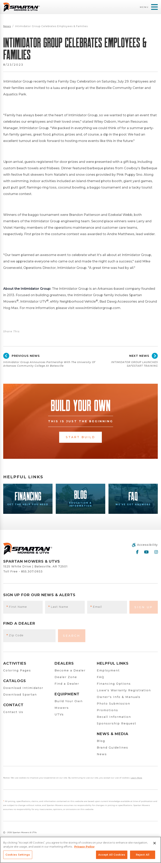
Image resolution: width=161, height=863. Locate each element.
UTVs (59, 714)
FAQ (100, 677)
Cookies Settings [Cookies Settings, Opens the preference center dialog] (17, 854)
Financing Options (114, 684)
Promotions (107, 710)
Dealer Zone (66, 677)
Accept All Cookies (111, 854)
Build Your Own (69, 701)
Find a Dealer (67, 684)
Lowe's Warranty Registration (124, 690)
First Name (16, 607)
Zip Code (15, 635)
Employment (108, 670)
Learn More (136, 777)
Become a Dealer (70, 670)
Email (96, 607)
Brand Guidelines (112, 747)
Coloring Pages (17, 670)
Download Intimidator (23, 688)
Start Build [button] (80, 437)
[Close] (154, 843)
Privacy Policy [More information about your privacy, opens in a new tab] (84, 846)
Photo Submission (113, 703)
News (7, 26)
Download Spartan (20, 694)
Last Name (58, 607)
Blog (101, 741)
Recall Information (114, 717)
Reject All (142, 854)
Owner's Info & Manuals (118, 697)
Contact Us (13, 712)
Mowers (62, 708)
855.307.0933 (32, 571)
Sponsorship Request (116, 723)
